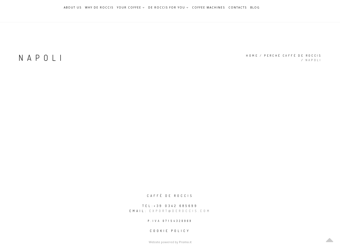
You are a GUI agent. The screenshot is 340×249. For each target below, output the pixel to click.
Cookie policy (170, 231)
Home (252, 55)
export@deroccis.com (180, 211)
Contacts (237, 7)
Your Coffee (131, 7)
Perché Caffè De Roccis (292, 55)
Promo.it (185, 242)
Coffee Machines (208, 7)
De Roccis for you (168, 7)
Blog (255, 7)
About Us (73, 7)
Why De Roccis (99, 7)
